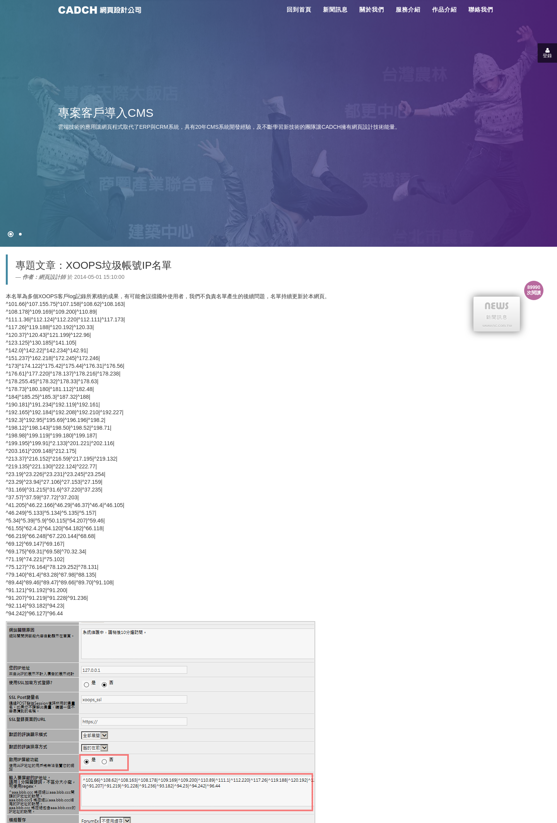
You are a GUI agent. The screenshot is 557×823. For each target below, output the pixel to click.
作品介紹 (444, 9)
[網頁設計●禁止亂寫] (11, 234)
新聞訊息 (335, 9)
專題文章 (35, 265)
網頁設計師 (52, 277)
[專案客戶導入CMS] (20, 234)
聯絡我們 (480, 9)
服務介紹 (408, 9)
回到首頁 (299, 9)
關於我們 (371, 9)
